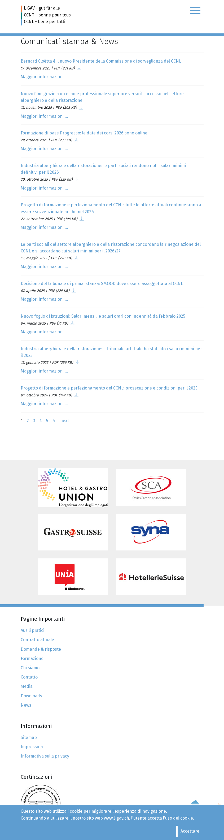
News (26, 705)
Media (27, 686)
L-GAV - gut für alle (42, 8)
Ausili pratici (32, 630)
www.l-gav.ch (116, 818)
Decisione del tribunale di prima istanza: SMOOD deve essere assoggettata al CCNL (102, 283)
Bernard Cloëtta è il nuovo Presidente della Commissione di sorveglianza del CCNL (101, 61)
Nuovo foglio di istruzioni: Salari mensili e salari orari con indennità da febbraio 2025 (103, 316)
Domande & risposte (41, 649)
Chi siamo (30, 667)
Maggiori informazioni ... (44, 76)
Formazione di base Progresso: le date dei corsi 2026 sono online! (84, 132)
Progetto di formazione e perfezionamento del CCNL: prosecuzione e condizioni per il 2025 (109, 388)
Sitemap (29, 737)
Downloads (31, 695)
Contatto (29, 677)
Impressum (32, 746)
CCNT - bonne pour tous (47, 15)
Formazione (32, 658)
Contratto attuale (37, 639)
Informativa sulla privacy (45, 756)
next (64, 420)
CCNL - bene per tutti (44, 21)
